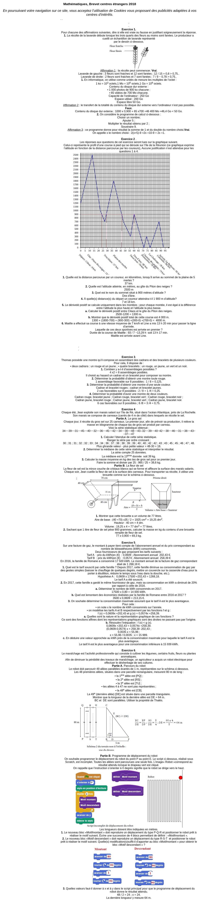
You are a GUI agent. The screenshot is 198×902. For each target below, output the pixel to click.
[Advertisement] (31, 58)
